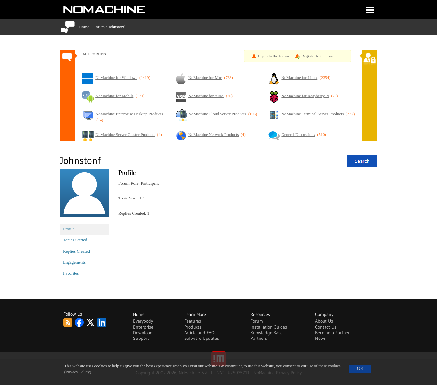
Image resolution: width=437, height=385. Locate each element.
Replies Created (76, 251)
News (320, 338)
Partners (258, 338)
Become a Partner (332, 333)
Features (192, 321)
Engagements (74, 262)
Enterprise (143, 327)
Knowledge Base (266, 333)
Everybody (143, 321)
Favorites (71, 273)
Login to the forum (273, 56)
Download (143, 333)
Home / (86, 27)
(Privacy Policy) (77, 372)
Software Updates (201, 338)
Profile (68, 229)
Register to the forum (318, 56)
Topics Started (75, 240)
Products (192, 327)
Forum (99, 27)
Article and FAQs (200, 333)
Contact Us (325, 327)
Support (141, 338)
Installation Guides (268, 327)
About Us (324, 321)
